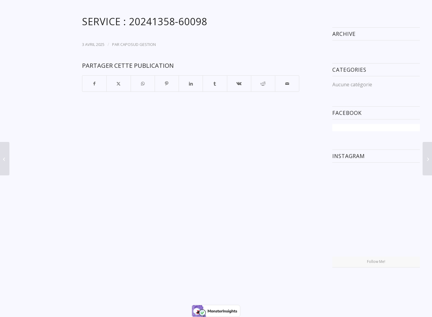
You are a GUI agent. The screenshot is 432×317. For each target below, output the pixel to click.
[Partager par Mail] (287, 83)
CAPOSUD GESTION (138, 44)
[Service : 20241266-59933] (4, 158)
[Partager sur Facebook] (94, 83)
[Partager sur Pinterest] (167, 83)
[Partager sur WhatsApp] (143, 83)
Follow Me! (376, 261)
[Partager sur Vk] (239, 83)
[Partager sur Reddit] (263, 83)
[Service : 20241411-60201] (427, 158)
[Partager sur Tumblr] (215, 83)
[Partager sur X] (118, 83)
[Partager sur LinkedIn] (191, 83)
